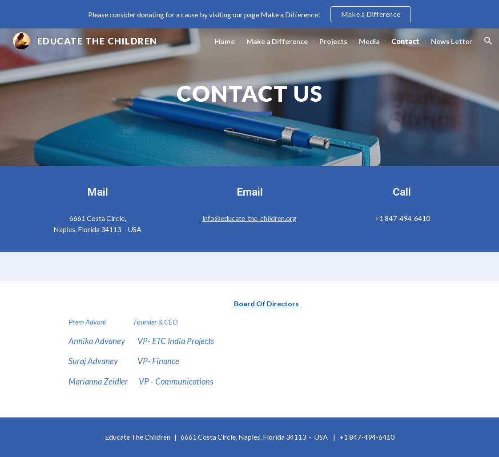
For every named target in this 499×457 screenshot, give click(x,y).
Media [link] (369, 41)
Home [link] (225, 41)
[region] (249, 14)
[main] (249, 97)
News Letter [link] (451, 41)
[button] (488, 41)
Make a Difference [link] (277, 41)
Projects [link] (333, 41)
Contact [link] (405, 41)
